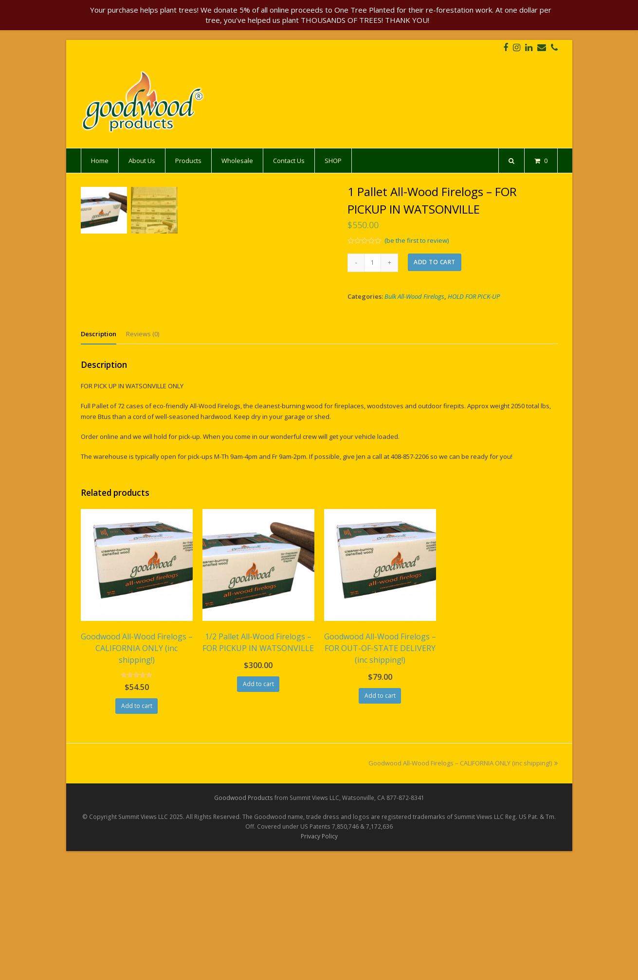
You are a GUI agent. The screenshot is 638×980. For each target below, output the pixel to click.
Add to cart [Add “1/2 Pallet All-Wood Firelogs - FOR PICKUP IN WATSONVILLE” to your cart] (258, 803)
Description (98, 453)
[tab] (98, 453)
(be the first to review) (416, 240)
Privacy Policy (319, 955)
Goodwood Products (243, 917)
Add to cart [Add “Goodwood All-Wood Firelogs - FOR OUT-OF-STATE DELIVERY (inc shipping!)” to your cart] (380, 815)
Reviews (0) (142, 453)
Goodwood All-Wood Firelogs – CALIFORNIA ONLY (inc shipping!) (463, 882)
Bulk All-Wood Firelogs (414, 296)
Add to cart (435, 262)
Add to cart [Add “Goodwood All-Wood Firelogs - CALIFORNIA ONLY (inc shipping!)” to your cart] (136, 825)
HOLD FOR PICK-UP (474, 296)
